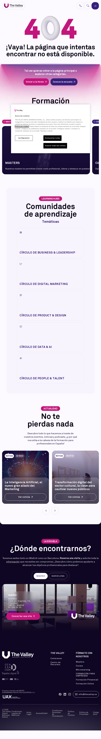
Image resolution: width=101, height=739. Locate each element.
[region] (50, 128)
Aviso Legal (29, 722)
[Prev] (46, 519)
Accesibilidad (41, 722)
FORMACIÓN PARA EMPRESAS (85, 683)
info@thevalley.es (86, 703)
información (13, 570)
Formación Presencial (87, 688)
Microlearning (83, 678)
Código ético (96, 722)
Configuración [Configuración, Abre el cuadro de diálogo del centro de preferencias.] (23, 138)
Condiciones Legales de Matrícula (16, 722)
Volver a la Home (36, 81)
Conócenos (56, 667)
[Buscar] (88, 5)
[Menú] (95, 5)
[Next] (55, 519)
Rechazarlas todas (52, 138)
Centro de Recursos (55, 672)
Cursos (79, 674)
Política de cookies (22, 126)
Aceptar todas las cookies (55, 146)
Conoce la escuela (64, 81)
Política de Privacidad (83, 722)
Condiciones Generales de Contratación (57, 721)
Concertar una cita (23, 624)
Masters (80, 670)
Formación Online (85, 692)
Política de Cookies (71, 722)
